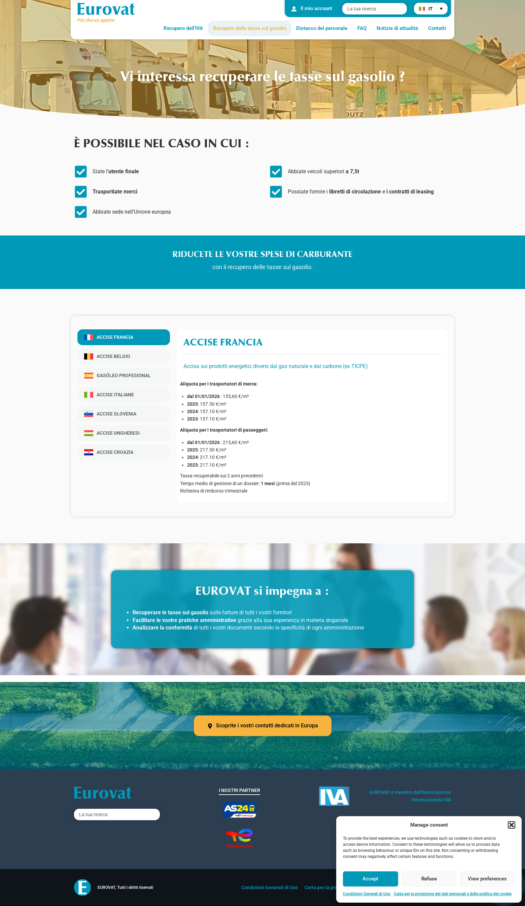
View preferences (487, 879)
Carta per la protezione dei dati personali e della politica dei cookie (453, 894)
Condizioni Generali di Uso (366, 894)
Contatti (437, 28)
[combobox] (374, 8)
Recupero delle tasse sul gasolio (249, 28)
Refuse (429, 879)
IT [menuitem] (430, 8)
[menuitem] (431, 8)
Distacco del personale (321, 28)
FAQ (361, 28)
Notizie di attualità (397, 28)
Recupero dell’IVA (183, 28)
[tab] (123, 337)
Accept (370, 879)
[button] (511, 825)
